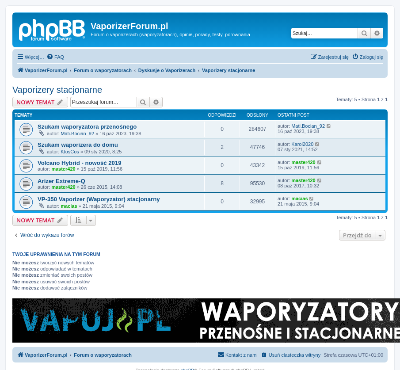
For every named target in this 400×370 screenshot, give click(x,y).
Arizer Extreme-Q (61, 181)
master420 (63, 169)
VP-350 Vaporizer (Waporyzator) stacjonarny (99, 199)
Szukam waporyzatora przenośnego (87, 126)
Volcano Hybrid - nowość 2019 (80, 163)
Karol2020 (302, 144)
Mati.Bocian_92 (77, 133)
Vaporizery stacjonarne (57, 90)
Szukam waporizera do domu (78, 144)
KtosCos (70, 151)
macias (69, 206)
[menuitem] (55, 57)
